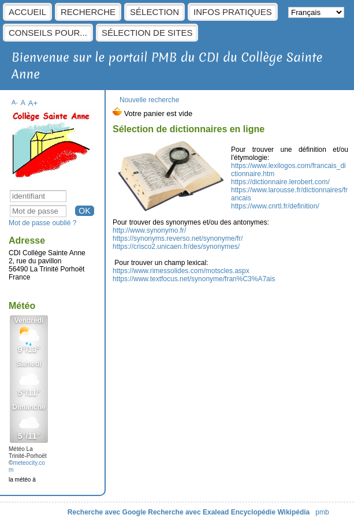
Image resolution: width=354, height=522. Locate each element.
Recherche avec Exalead (188, 512)
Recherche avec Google (107, 512)
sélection (154, 12)
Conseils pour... (48, 33)
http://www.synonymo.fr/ (149, 230)
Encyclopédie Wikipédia (270, 512)
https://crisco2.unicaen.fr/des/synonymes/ (176, 247)
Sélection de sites (147, 33)
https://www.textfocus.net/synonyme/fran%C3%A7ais (194, 279)
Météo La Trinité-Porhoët (28, 452)
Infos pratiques (232, 12)
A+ (33, 103)
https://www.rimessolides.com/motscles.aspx (181, 271)
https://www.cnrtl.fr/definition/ (275, 206)
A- (15, 102)
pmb (322, 512)
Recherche (88, 12)
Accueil (27, 12)
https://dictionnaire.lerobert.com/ (280, 182)
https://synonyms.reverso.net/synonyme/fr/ (178, 238)
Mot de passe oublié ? (42, 223)
